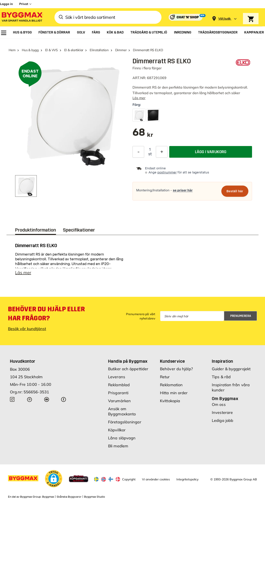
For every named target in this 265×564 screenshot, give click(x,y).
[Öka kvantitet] (162, 152)
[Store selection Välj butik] (224, 18)
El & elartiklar (73, 50)
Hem (12, 50)
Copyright (129, 481)
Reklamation (171, 386)
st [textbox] (150, 154)
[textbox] (142, 134)
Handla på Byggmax (128, 362)
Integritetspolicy (187, 481)
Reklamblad (119, 386)
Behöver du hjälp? (176, 370)
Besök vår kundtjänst (27, 329)
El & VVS (51, 50)
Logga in (6, 4)
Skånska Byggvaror (69, 498)
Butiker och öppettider (128, 370)
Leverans (116, 378)
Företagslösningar (124, 423)
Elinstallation (99, 50)
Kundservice (172, 362)
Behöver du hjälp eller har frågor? (46, 315)
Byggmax (48, 498)
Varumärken (119, 402)
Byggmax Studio (94, 498)
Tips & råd (221, 378)
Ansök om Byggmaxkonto (122, 413)
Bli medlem (118, 447)
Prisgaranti (118, 394)
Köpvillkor (117, 431)
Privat (23, 4)
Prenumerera (240, 317)
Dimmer (121, 50)
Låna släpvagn (122, 439)
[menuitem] (3, 33)
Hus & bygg (30, 50)
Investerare (222, 413)
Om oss (219, 405)
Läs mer (138, 98)
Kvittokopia (170, 402)
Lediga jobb (222, 421)
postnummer (167, 172)
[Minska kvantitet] (138, 152)
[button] (53, 480)
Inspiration (222, 362)
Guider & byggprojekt (231, 370)
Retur (165, 378)
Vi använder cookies (156, 481)
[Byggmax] (22, 17)
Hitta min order (174, 394)
